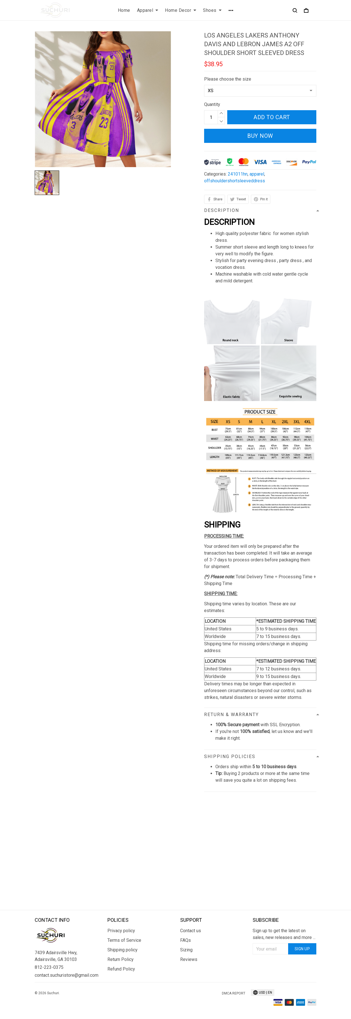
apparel (257, 174)
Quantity (212, 104)
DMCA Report (233, 993)
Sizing (186, 949)
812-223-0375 (49, 967)
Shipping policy (122, 949)
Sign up (302, 949)
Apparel (147, 10)
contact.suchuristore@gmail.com (66, 975)
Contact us (190, 930)
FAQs (185, 940)
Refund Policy (121, 969)
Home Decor (180, 10)
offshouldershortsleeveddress (234, 180)
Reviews (188, 959)
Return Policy (120, 959)
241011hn (238, 174)
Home (124, 10)
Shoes (212, 10)
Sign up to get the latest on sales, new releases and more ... (284, 934)
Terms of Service (124, 940)
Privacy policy (121, 930)
